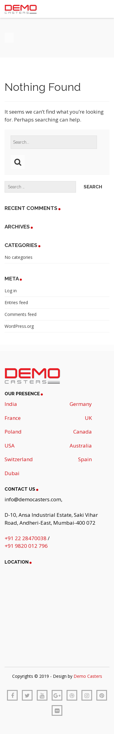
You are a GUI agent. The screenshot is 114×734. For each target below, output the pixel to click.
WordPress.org (19, 326)
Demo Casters (88, 676)
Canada (82, 431)
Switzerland (19, 459)
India (11, 403)
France (13, 417)
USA (10, 445)
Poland (13, 431)
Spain (85, 459)
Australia (81, 445)
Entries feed (16, 302)
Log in (11, 290)
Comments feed (20, 314)
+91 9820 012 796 (26, 545)
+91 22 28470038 (26, 538)
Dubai (12, 473)
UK (88, 417)
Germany (81, 403)
